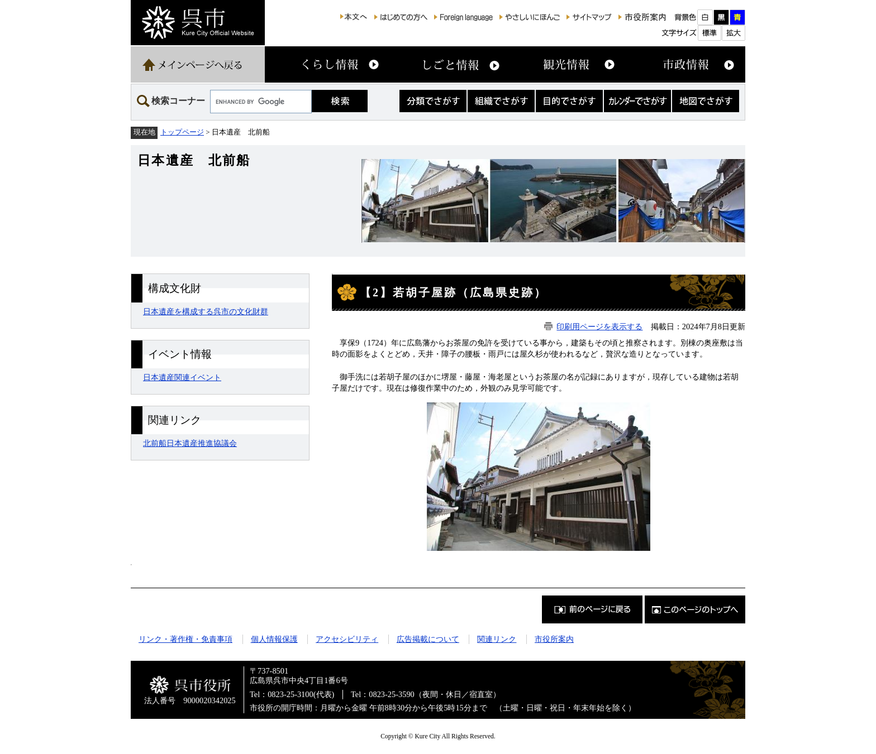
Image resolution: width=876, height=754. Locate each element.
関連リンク (496, 639)
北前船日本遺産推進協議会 (190, 443)
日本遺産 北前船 (193, 160)
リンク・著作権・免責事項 (185, 639)
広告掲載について (428, 639)
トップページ (182, 132)
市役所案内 (554, 639)
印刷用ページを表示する (599, 326)
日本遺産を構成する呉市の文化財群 (205, 311)
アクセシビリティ (347, 639)
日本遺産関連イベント (182, 377)
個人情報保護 (274, 639)
